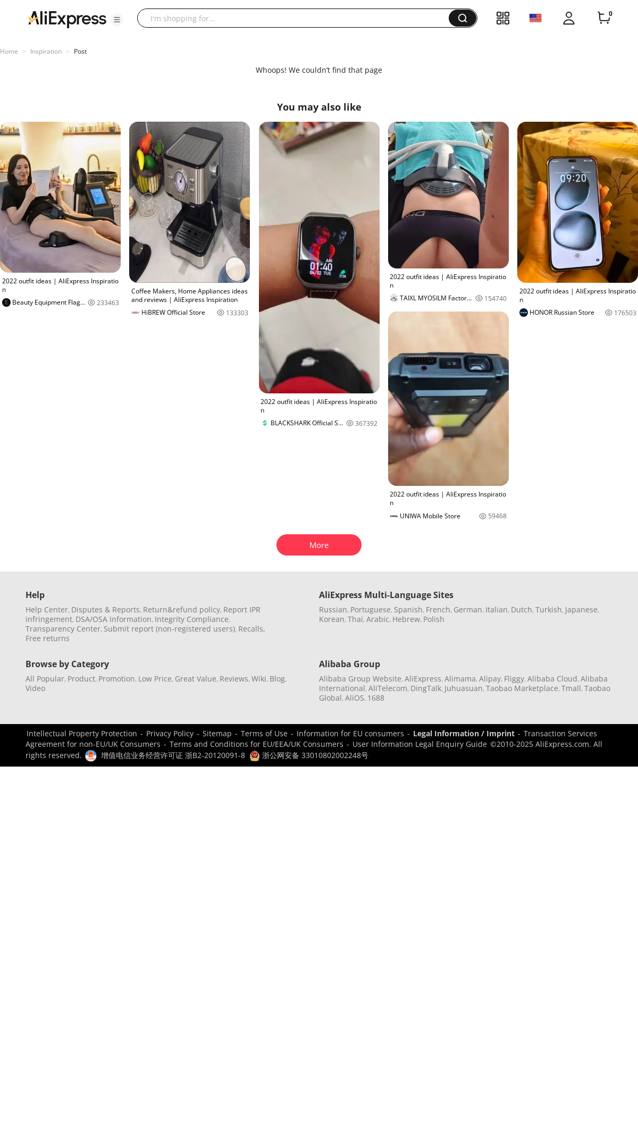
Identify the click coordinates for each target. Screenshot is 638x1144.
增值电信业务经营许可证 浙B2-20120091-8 (173, 755)
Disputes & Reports (105, 609)
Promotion (116, 679)
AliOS (354, 698)
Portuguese (370, 609)
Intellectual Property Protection (82, 733)
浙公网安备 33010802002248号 (308, 755)
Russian (333, 609)
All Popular (45, 679)
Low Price (155, 679)
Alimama (460, 679)
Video (35, 688)
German (468, 609)
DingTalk (425, 688)
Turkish (548, 609)
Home (9, 51)
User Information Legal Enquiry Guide (419, 744)
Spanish (408, 609)
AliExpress (423, 679)
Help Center (47, 609)
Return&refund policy (181, 609)
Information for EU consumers (350, 733)
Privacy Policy (170, 733)
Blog (277, 679)
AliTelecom (387, 688)
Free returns (48, 638)
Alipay (490, 679)
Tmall (571, 688)
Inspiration (46, 51)
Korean (332, 619)
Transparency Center (63, 629)
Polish (433, 619)
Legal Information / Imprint (464, 733)
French (438, 609)
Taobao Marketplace (522, 688)
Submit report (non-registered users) (169, 629)
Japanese (581, 609)
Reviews (234, 679)
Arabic (377, 619)
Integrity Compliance (192, 619)
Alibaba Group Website (360, 679)
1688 (375, 698)
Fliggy (514, 679)
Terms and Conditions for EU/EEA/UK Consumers (256, 744)
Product (81, 679)
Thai (355, 619)
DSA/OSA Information (113, 619)
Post (80, 51)
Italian (496, 609)
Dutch (521, 609)
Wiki (258, 679)
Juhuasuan (463, 688)
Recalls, (251, 629)
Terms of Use (264, 733)
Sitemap (217, 733)
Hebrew (406, 619)
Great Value (195, 679)
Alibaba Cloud (552, 679)
